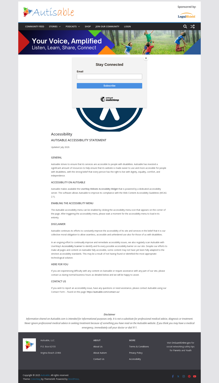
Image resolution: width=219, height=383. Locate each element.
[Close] (146, 58)
